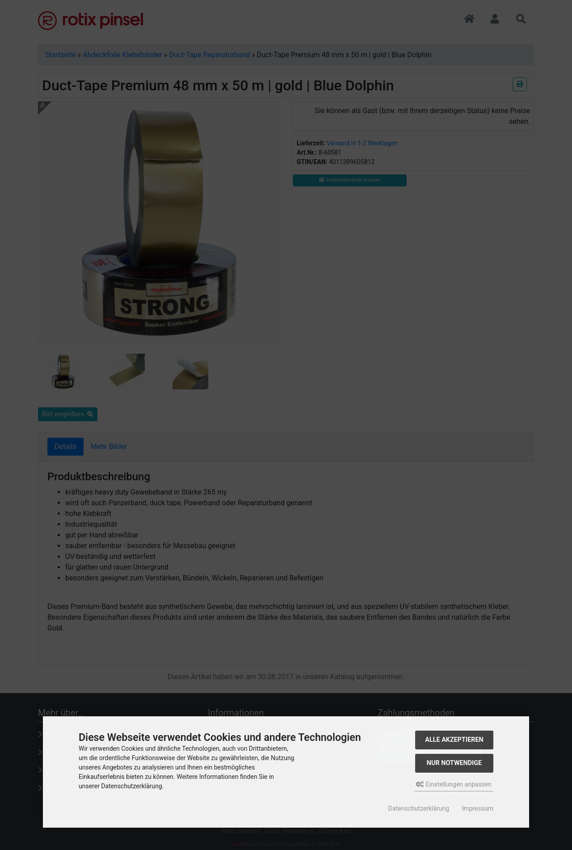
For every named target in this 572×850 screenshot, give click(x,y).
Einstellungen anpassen (454, 784)
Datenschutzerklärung (418, 808)
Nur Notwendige (454, 763)
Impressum (477, 808)
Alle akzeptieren (454, 740)
